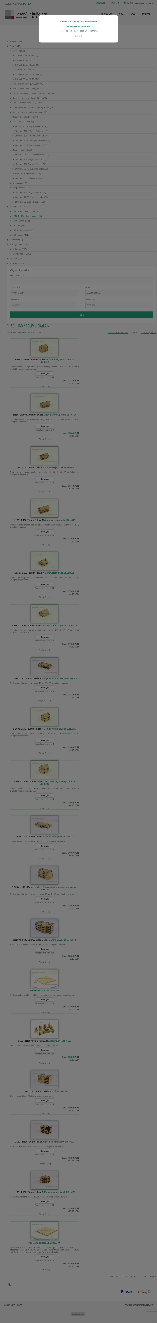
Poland (70, 24)
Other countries (82, 24)
